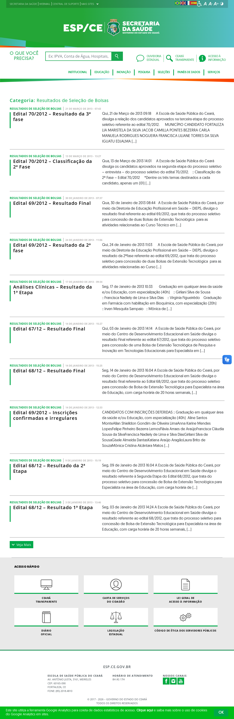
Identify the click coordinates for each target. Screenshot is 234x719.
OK (221, 713)
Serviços (214, 72)
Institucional (77, 72)
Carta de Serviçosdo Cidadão (116, 589)
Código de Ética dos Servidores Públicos (186, 620)
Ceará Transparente (46, 589)
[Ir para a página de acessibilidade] (199, 3)
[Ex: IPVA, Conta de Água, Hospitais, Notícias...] (78, 56)
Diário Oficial (46, 622)
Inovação (124, 72)
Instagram (173, 681)
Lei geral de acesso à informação (186, 589)
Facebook (166, 681)
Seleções (164, 72)
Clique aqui (145, 710)
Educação (101, 72)
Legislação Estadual (116, 622)
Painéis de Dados (188, 72)
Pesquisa (144, 72)
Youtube (180, 681)
